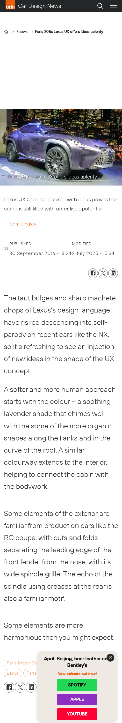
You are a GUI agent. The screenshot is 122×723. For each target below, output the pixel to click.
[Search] (100, 6)
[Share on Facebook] (93, 273)
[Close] (110, 658)
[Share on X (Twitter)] (103, 273)
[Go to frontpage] (33, 4)
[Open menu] (113, 6)
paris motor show (25, 663)
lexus (13, 673)
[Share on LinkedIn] (113, 273)
